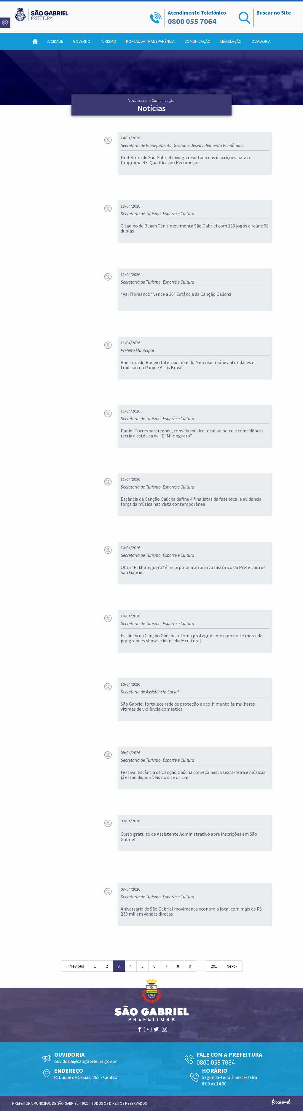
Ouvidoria (261, 41)
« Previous (75, 966)
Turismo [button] (108, 41)
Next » (232, 966)
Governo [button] (81, 41)
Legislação (231, 41)
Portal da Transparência (150, 41)
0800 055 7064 (192, 21)
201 (214, 966)
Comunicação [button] (197, 41)
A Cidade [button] (55, 41)
